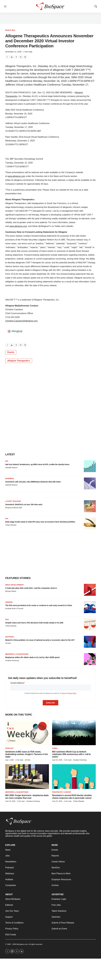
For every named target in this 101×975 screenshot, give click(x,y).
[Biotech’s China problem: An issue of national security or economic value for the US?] (90, 642)
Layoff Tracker (13, 501)
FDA (7, 619)
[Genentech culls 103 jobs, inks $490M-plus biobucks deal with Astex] (90, 483)
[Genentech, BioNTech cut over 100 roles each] (90, 506)
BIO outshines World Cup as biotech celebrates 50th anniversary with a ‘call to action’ (71, 754)
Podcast (9, 748)
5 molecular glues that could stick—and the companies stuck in (31, 588)
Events (10, 352)
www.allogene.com (16, 176)
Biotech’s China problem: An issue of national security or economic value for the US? (40, 640)
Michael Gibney (10, 591)
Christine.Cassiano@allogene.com (21, 321)
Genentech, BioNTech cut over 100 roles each (23, 504)
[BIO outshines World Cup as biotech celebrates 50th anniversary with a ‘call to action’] (74, 732)
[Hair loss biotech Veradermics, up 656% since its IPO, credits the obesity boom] (90, 466)
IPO (6, 461)
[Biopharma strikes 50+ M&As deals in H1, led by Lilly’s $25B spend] (90, 659)
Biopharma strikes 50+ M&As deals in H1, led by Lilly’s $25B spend (32, 657)
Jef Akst (8, 643)
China (54, 748)
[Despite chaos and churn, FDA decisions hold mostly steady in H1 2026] (90, 624)
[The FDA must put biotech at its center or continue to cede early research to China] (90, 607)
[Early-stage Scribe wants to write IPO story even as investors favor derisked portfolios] (90, 523)
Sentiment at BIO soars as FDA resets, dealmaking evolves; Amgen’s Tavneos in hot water (26, 754)
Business (9, 478)
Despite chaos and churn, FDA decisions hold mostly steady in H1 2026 (34, 623)
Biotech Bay (10, 30)
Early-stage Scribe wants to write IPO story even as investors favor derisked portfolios (40, 522)
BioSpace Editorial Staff (13, 508)
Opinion (8, 602)
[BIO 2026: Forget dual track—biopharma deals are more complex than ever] (27, 776)
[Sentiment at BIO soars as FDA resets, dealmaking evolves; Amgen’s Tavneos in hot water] (27, 732)
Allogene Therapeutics (18, 361)
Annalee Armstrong (12, 660)
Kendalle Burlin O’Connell (14, 608)
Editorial (9, 637)
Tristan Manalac (10, 525)
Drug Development (14, 585)
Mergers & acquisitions (16, 654)
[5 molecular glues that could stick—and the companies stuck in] (90, 590)
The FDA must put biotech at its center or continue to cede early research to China (38, 605)
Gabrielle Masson (11, 468)
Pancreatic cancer (61, 792)
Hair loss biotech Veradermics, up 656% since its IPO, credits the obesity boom (37, 464)
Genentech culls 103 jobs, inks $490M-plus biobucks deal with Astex (33, 482)
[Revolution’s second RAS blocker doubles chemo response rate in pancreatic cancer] (74, 776)
